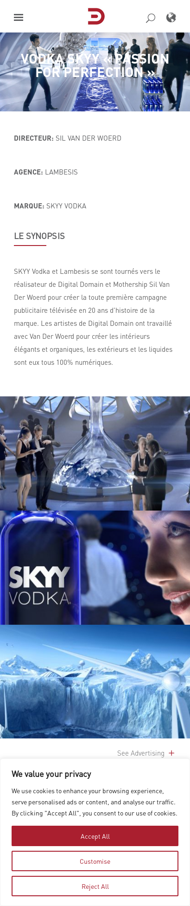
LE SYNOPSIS (39, 236)
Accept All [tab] (95, 836)
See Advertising (146, 752)
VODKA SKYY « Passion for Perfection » (95, 65)
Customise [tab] (95, 861)
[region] (95, 832)
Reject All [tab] (95, 886)
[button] (18, 17)
